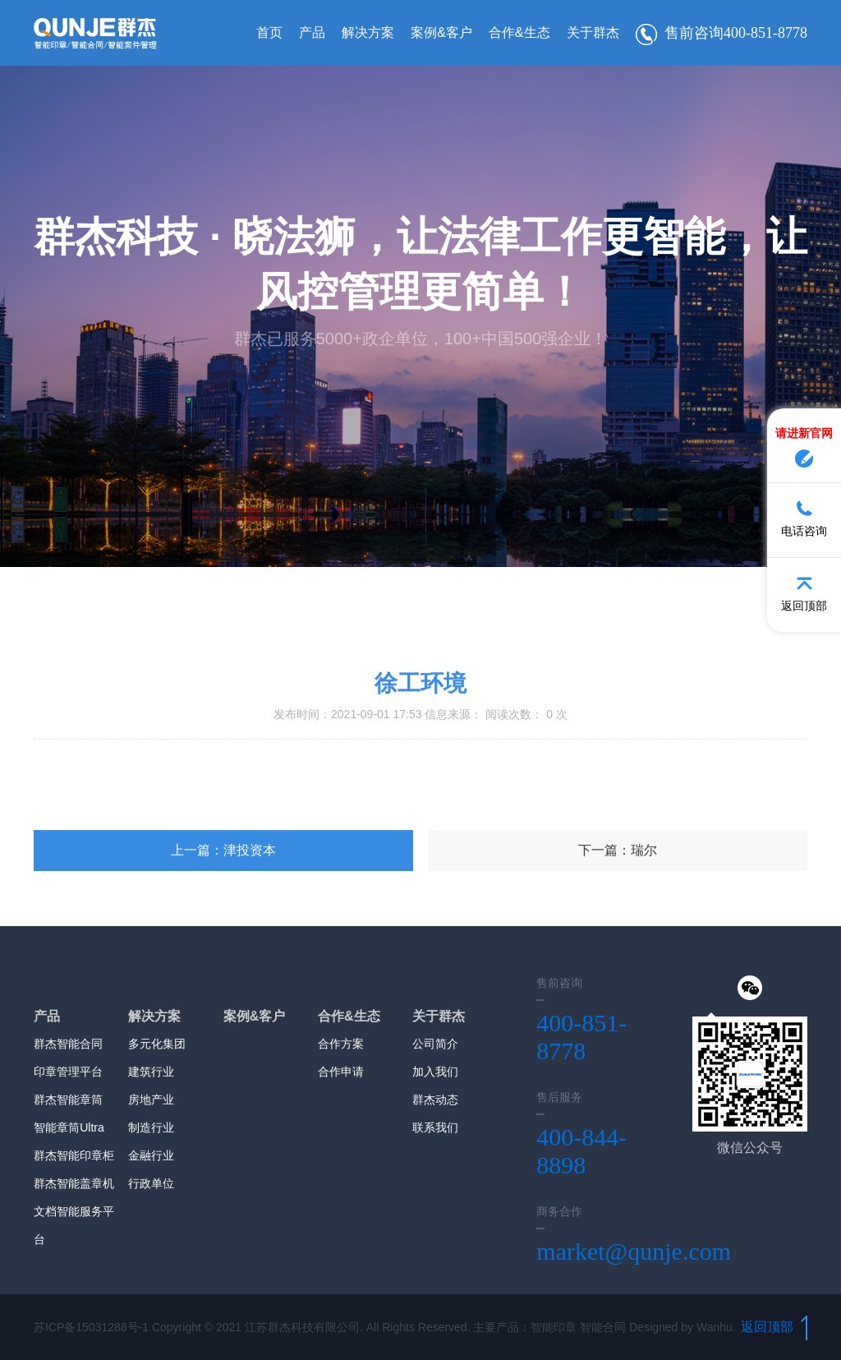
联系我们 (435, 1127)
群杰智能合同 (68, 1043)
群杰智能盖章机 (74, 1183)
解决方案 (368, 32)
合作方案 (341, 1043)
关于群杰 (593, 32)
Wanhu (714, 1327)
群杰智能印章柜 (74, 1155)
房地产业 (151, 1099)
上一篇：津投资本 (223, 912)
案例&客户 (441, 32)
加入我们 (435, 1071)
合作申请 (341, 1071)
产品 (312, 32)
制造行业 (151, 1127)
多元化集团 (157, 1043)
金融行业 (151, 1155)
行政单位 (151, 1183)
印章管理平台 (68, 1071)
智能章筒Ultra (69, 1127)
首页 (269, 32)
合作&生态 (519, 32)
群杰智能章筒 (68, 1099)
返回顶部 (774, 1327)
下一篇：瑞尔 (617, 912)
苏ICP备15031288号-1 (91, 1327)
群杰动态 (435, 1099)
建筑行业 (151, 1071)
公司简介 (435, 1043)
